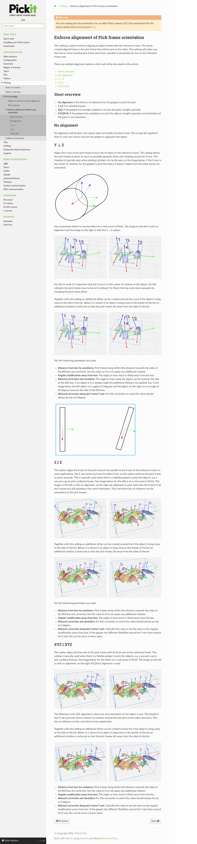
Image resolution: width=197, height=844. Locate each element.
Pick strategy (10, 96)
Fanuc (6, 167)
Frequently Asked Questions (17, 149)
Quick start (9, 39)
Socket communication (15, 185)
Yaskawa (8, 182)
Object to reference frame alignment (24, 101)
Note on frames (12, 87)
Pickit (23, 10)
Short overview (16, 117)
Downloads (9, 46)
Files (6, 142)
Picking (6, 82)
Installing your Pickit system (17, 42)
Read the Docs (110, 838)
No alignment (15, 121)
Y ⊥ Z (12, 125)
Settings (7, 146)
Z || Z (12, 129)
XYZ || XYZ (14, 134)
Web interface (10, 56)
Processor (8, 200)
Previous (62, 821)
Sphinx (69, 838)
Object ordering (12, 92)
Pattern (7, 78)
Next (155, 821)
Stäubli (7, 175)
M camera (8, 203)
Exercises (8, 225)
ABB (6, 164)
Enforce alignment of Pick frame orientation (21, 111)
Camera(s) (8, 64)
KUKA (6, 171)
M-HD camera (10, 207)
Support (7, 153)
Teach (6, 71)
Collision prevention (14, 138)
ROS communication (13, 189)
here (93, 27)
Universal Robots (12, 178)
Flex (5, 75)
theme (85, 838)
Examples (8, 221)
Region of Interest (12, 67)
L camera (8, 211)
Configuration (10, 60)
